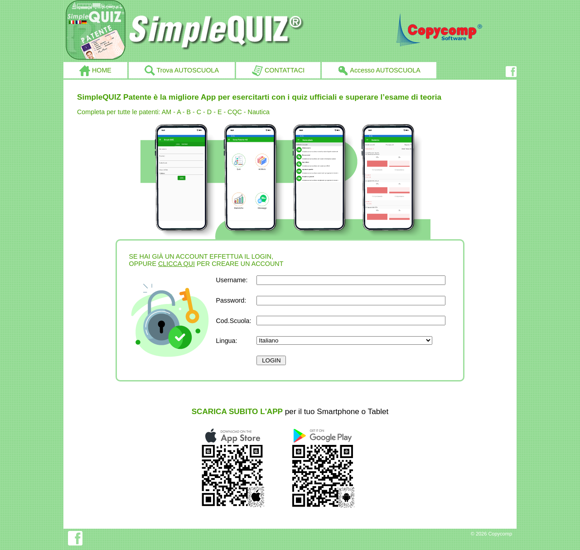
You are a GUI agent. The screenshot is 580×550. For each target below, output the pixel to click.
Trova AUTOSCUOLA (182, 70)
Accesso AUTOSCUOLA (379, 70)
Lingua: (226, 340)
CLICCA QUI (176, 263)
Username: (232, 280)
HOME (95, 70)
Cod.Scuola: (233, 320)
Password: (231, 300)
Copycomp (500, 533)
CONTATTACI (278, 70)
